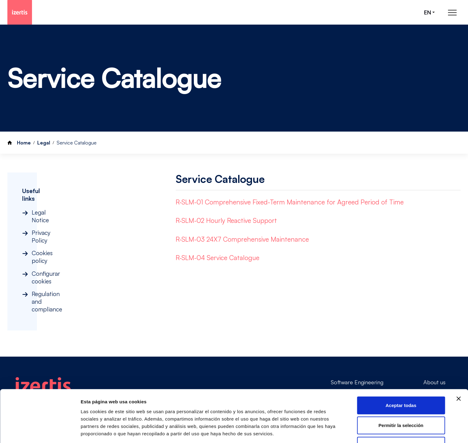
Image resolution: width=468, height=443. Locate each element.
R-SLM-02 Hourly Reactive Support (226, 220)
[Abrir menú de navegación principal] (452, 12)
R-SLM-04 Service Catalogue (217, 258)
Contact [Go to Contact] (433, 349)
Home (24, 143)
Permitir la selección (400, 393)
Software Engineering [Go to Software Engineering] (357, 338)
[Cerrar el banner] (458, 367)
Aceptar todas (401, 373)
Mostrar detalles (99, 430)
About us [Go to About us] (434, 338)
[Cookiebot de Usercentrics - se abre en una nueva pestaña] (40, 431)
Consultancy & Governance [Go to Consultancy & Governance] (364, 349)
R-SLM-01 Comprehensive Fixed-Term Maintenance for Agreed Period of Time (290, 202)
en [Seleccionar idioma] (427, 12)
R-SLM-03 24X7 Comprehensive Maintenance (242, 239)
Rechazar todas (401, 413)
